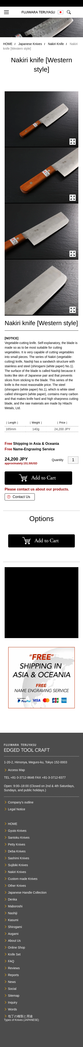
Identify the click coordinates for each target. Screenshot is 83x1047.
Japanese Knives (30, 44)
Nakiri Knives (17, 872)
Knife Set (14, 954)
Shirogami (15, 927)
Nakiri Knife (56, 44)
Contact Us (21, 497)
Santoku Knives (18, 837)
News (12, 982)
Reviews (14, 968)
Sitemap (13, 995)
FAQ (11, 961)
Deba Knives (16, 851)
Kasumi (13, 920)
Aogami (13, 934)
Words (12, 1009)
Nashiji (12, 913)
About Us (14, 940)
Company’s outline (20, 802)
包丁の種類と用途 (20, 1016)
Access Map (16, 770)
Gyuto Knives (17, 830)
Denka (12, 899)
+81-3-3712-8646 (22, 777)
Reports (13, 975)
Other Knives (17, 885)
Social (12, 988)
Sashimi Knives (18, 858)
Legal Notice (16, 809)
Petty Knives (16, 844)
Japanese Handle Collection (27, 892)
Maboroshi (15, 906)
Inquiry (12, 1002)
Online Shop (16, 947)
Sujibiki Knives (18, 865)
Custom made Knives (22, 879)
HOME (7, 44)
